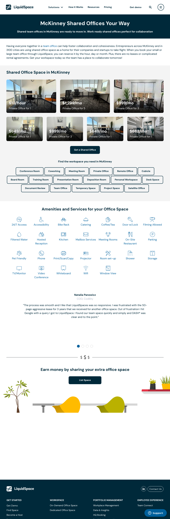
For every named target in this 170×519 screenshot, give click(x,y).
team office (50, 46)
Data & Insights (101, 510)
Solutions (54, 7)
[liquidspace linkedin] (143, 489)
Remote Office (125, 171)
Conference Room (30, 171)
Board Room (17, 179)
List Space (85, 380)
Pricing (108, 7)
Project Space (112, 188)
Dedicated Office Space (62, 510)
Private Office (101, 171)
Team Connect (145, 505)
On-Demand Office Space (63, 505)
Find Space (12, 510)
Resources (94, 7)
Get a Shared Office (85, 149)
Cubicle (146, 171)
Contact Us (155, 489)
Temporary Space (86, 188)
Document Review (35, 188)
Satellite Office (136, 188)
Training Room (41, 179)
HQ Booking (99, 515)
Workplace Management (106, 505)
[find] (150, 7)
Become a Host (15, 515)
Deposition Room (96, 179)
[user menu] (160, 7)
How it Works (76, 7)
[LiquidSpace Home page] (20, 7)
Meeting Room (77, 171)
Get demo (135, 7)
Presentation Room (67, 179)
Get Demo (12, 505)
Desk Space (152, 179)
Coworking (54, 171)
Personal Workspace (126, 179)
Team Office (60, 188)
